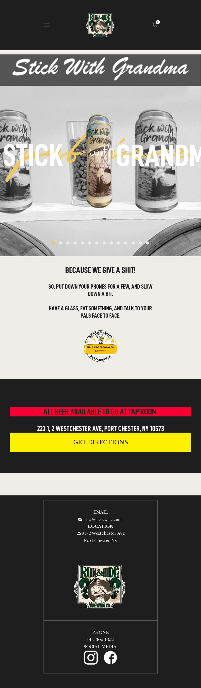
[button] (100, 442)
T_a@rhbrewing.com (104, 519)
